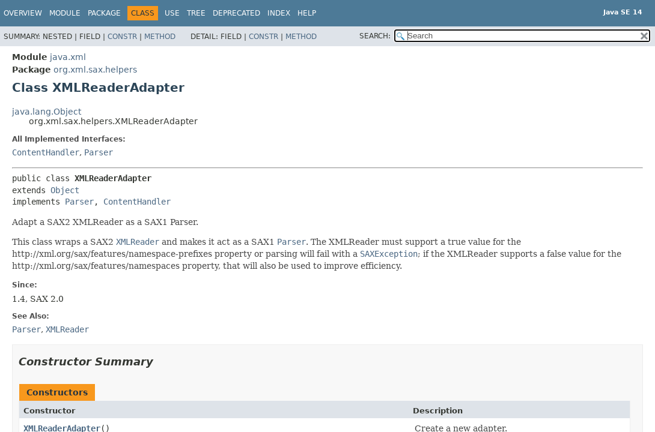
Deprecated (236, 13)
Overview (23, 13)
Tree (196, 13)
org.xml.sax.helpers (95, 69)
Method (159, 36)
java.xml (68, 57)
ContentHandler (45, 152)
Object (64, 190)
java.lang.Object (46, 111)
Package (104, 13)
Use (172, 13)
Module (65, 13)
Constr (122, 36)
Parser (98, 152)
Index (278, 13)
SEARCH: (375, 36)
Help (306, 13)
